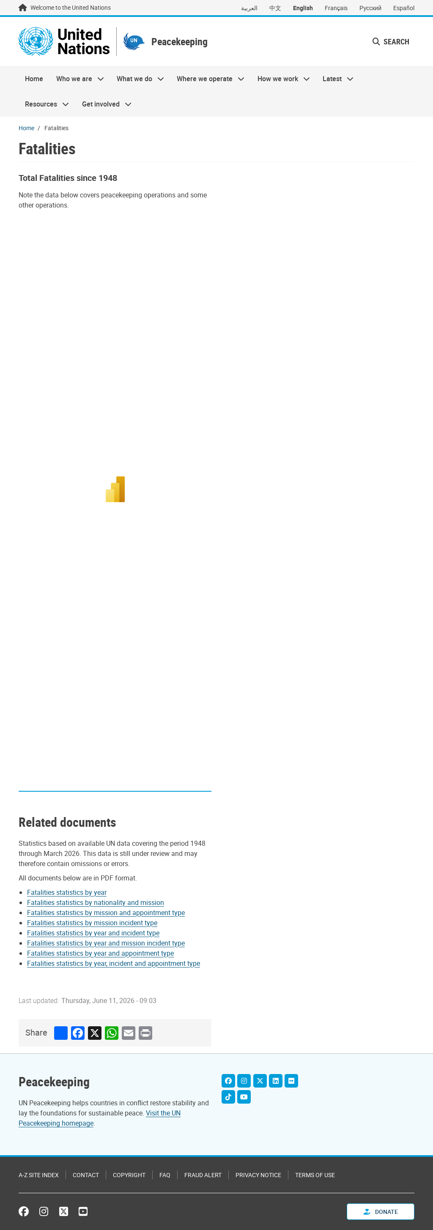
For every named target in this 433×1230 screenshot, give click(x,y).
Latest (335, 78)
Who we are (76, 78)
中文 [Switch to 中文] (275, 8)
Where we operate (207, 78)
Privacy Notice (258, 1175)
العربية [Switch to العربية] (249, 8)
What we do (137, 78)
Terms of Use (315, 1175)
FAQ (164, 1175)
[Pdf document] (72, 892)
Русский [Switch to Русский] (370, 8)
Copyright (129, 1175)
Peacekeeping (179, 42)
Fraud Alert (203, 1175)
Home (34, 78)
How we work (280, 78)
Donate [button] (381, 1212)
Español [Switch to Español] (403, 8)
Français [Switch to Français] (336, 8)
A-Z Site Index (39, 1175)
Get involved (103, 104)
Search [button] (391, 41)
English (303, 8)
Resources (44, 104)
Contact (86, 1175)
